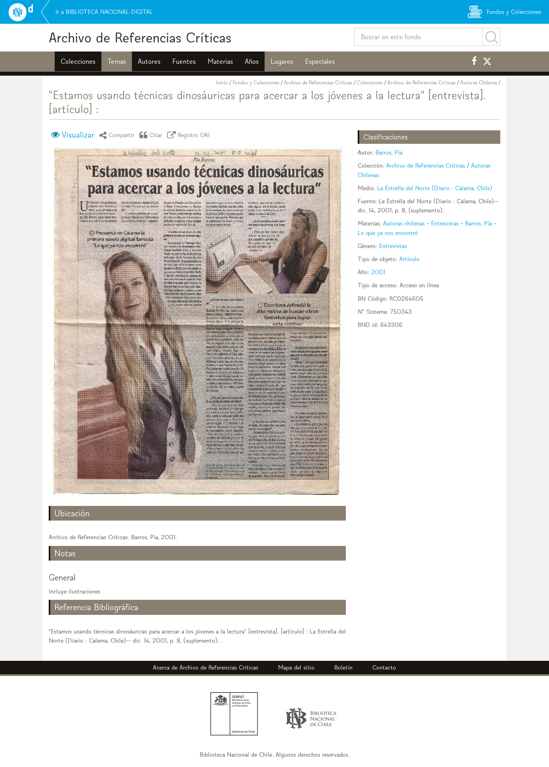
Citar (152, 135)
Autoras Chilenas (478, 82)
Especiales (320, 61)
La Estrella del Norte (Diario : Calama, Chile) (434, 188)
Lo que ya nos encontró (388, 233)
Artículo (409, 259)
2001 (378, 272)
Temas (116, 61)
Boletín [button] (343, 667)
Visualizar (77, 135)
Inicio (222, 82)
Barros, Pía (389, 152)
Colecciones (78, 61)
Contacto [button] (384, 667)
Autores (149, 61)
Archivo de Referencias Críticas (140, 37)
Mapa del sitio (296, 667)
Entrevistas (445, 223)
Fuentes (184, 61)
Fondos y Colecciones (256, 82)
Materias (220, 61)
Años (252, 61)
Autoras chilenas (404, 223)
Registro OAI (189, 135)
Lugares (282, 61)
